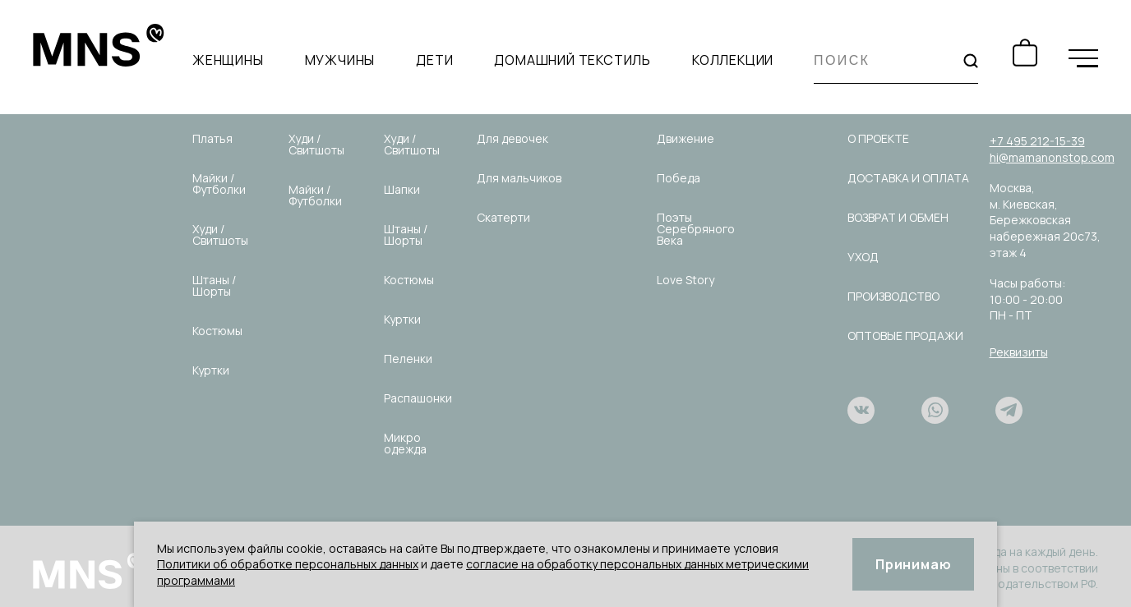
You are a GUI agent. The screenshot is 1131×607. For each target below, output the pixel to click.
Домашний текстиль (572, 61)
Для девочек (512, 138)
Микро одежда (405, 443)
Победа (678, 178)
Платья (212, 138)
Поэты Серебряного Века (696, 228)
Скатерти (503, 217)
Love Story (685, 279)
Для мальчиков (519, 178)
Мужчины (340, 61)
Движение (685, 138)
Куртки (210, 370)
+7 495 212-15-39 (1037, 141)
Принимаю (913, 564)
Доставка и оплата (908, 178)
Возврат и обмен (898, 217)
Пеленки (408, 358)
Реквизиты (1019, 352)
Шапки (402, 189)
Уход (863, 256)
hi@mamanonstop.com (1052, 157)
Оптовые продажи (905, 335)
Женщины (228, 61)
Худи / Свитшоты (220, 234)
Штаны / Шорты (214, 285)
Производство (893, 296)
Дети (434, 61)
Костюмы (217, 330)
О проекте (878, 138)
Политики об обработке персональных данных (287, 564)
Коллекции (732, 61)
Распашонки (418, 398)
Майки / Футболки (219, 183)
